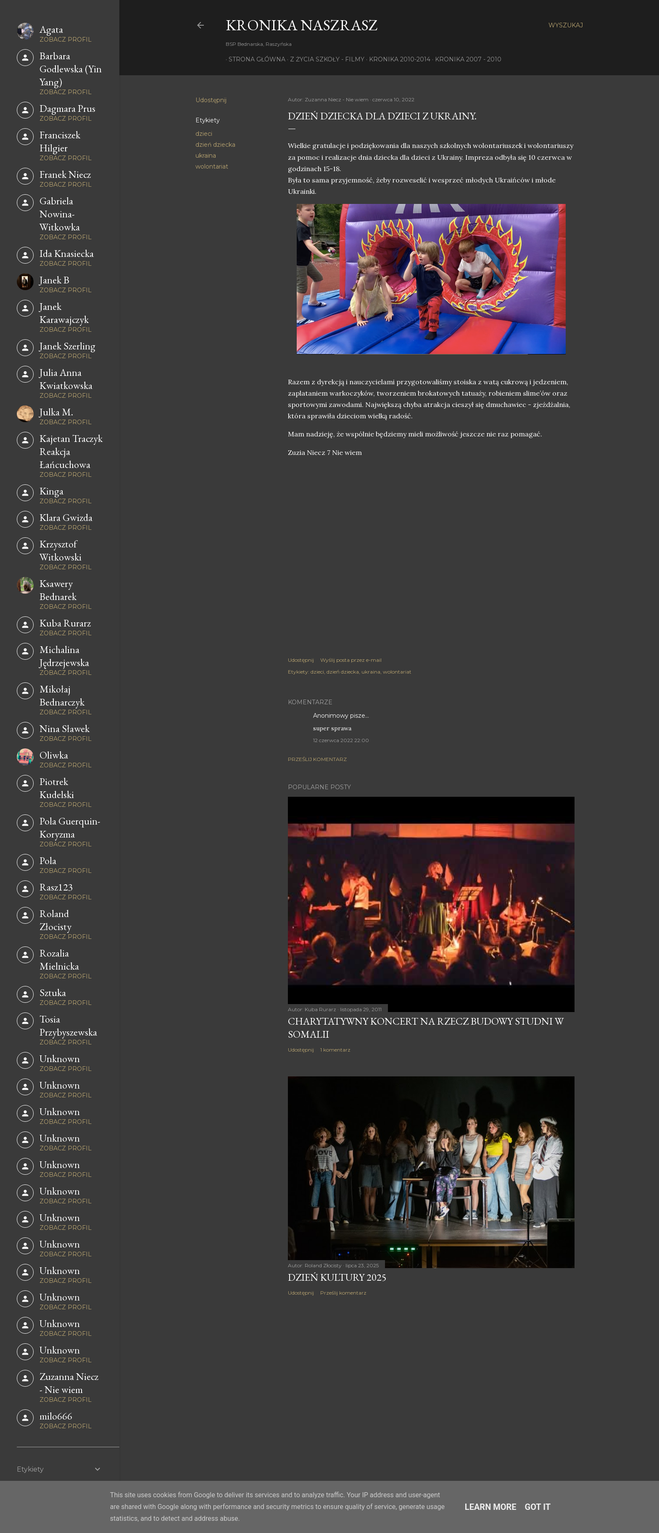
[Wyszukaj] (565, 25)
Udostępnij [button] (211, 100)
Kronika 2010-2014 (396, 59)
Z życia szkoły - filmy (324, 59)
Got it (538, 1507)
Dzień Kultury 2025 (337, 1277)
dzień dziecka (215, 144)
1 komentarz (335, 1050)
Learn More (491, 1507)
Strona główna (254, 59)
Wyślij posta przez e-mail (351, 660)
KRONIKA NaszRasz (302, 25)
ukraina (205, 155)
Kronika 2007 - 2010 (465, 59)
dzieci (203, 133)
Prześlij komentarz (317, 759)
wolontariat (211, 166)
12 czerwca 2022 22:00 (341, 740)
